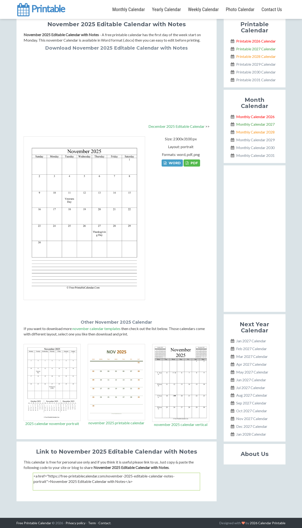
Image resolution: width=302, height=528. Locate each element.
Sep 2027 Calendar (251, 403)
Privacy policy (75, 523)
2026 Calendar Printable (267, 523)
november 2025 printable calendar (116, 423)
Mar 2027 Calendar (252, 356)
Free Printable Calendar (34, 523)
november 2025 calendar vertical (180, 424)
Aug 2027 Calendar (251, 395)
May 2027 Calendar (252, 372)
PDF (192, 163)
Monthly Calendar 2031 (255, 155)
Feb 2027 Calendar (251, 348)
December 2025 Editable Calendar (176, 126)
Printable (41, 8)
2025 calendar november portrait (52, 423)
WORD (172, 163)
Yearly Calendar (166, 9)
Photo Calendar (240, 9)
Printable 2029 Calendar (256, 64)
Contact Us (271, 9)
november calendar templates (96, 328)
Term (92, 523)
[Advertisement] (117, 86)
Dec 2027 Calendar (251, 426)
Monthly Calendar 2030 (255, 147)
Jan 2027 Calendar (251, 341)
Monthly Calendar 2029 (255, 139)
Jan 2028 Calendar (251, 434)
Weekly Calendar (203, 9)
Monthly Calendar (128, 9)
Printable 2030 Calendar (256, 72)
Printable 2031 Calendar (256, 79)
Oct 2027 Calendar (251, 410)
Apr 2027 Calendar (251, 364)
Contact (104, 523)
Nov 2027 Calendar (252, 418)
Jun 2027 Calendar (251, 380)
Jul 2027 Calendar (250, 387)
